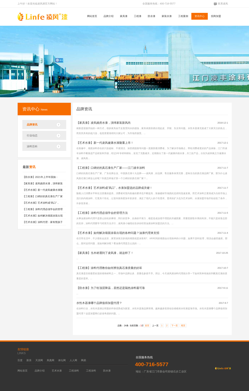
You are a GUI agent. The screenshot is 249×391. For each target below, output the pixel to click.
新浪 (28, 360)
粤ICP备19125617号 (148, 376)
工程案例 (183, 16)
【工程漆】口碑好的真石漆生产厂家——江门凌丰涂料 (110, 167)
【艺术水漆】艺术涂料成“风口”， (41, 202)
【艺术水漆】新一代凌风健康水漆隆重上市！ (105, 142)
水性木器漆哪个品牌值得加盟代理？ (99, 302)
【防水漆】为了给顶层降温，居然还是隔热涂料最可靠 (110, 287)
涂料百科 (32, 146)
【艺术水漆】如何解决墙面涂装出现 (43, 215)
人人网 (73, 360)
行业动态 (32, 135)
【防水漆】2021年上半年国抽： (40, 177)
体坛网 (62, 360)
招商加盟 (216, 16)
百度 (19, 360)
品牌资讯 (32, 124)
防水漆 (151, 16)
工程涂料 (74, 370)
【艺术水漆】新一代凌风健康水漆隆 (43, 189)
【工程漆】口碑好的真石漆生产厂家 (43, 196)
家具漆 (123, 16)
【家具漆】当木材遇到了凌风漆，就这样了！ (105, 252)
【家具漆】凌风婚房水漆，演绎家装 (43, 183)
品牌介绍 (109, 16)
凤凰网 (50, 360)
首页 (147, 325)
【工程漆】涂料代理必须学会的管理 (43, 209)
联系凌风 (223, 3)
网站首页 (92, 16)
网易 (83, 360)
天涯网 (39, 360)
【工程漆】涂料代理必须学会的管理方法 (102, 212)
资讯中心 (200, 16)
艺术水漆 (57, 370)
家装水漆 (167, 16)
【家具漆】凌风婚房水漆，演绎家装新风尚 (103, 122)
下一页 (174, 325)
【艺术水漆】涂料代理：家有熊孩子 (43, 222)
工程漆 (137, 16)
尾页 (183, 325)
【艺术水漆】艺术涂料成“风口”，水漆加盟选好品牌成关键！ (114, 187)
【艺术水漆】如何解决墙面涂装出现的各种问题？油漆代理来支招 (117, 232)
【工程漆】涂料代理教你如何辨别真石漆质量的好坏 (109, 267)
